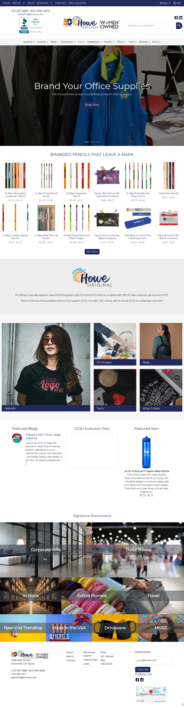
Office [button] (120, 41)
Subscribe (142, 669)
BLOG (31, 3)
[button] (14, 95)
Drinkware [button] (67, 41)
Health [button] (108, 41)
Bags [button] (53, 41)
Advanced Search (89, 654)
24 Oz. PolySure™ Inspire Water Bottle (146, 471)
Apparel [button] (28, 41)
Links (86, 663)
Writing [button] (143, 41)
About (69, 656)
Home (69, 652)
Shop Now (92, 104)
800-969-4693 (40, 11)
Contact (70, 660)
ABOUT (16, 3)
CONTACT (61, 3)
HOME (6, 3)
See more (92, 251)
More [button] (155, 41)
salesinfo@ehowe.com (30, 14)
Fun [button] (80, 41)
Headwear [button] (93, 41)
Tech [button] (131, 41)
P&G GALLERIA (77, 3)
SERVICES (42, 3)
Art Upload (107, 656)
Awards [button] (41, 41)
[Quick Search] (150, 25)
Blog (103, 652)
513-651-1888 (20, 11)
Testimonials (90, 659)
